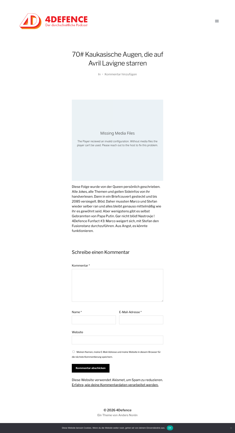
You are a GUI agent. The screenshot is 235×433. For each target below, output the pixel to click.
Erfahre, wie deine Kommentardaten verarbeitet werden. (115, 385)
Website (77, 332)
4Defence (124, 410)
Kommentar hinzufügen (121, 74)
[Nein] (231, 428)
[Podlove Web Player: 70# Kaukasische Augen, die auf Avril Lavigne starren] (117, 140)
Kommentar (81, 265)
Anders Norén (128, 415)
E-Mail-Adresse (130, 312)
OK (170, 428)
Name (77, 312)
